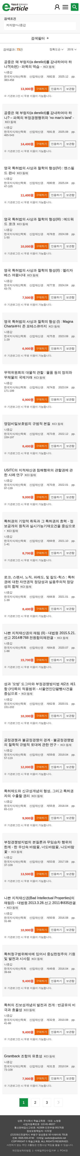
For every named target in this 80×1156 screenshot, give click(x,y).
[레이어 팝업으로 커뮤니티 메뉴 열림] (65, 7)
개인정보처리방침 (21, 1150)
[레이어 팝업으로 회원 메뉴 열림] (57, 7)
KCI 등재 (49, 66)
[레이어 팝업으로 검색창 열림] (75, 7)
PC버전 (64, 1150)
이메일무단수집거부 (45, 1150)
